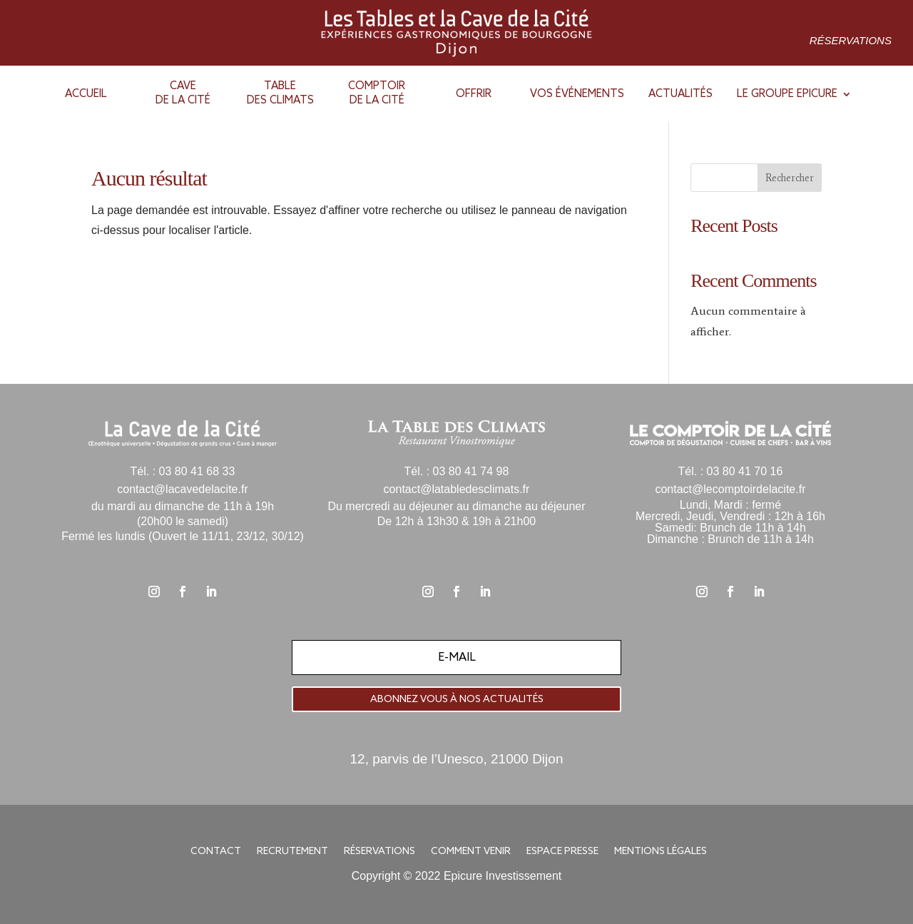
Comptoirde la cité (376, 93)
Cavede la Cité (182, 93)
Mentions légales (660, 852)
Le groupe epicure (787, 94)
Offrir (473, 94)
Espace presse (562, 852)
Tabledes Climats (280, 93)
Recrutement (292, 852)
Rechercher (789, 178)
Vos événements (577, 94)
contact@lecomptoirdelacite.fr (730, 489)
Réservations (851, 40)
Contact (215, 852)
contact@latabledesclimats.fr (457, 489)
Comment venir (471, 852)
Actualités (680, 94)
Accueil (86, 94)
